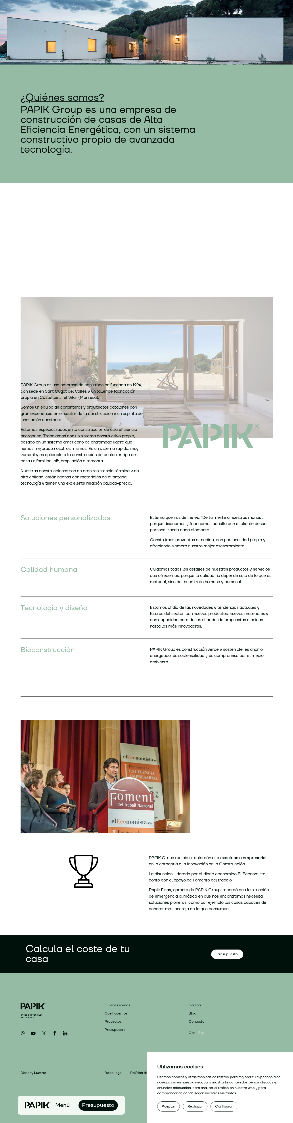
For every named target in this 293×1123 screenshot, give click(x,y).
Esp (201, 1032)
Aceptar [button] (168, 1106)
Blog (192, 1013)
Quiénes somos (117, 1005)
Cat (192, 1032)
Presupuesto (115, 1029)
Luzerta (40, 1072)
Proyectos (113, 1021)
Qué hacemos (116, 1013)
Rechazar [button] (195, 1106)
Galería (195, 1005)
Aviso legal (113, 1073)
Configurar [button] (224, 1106)
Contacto (197, 1021)
